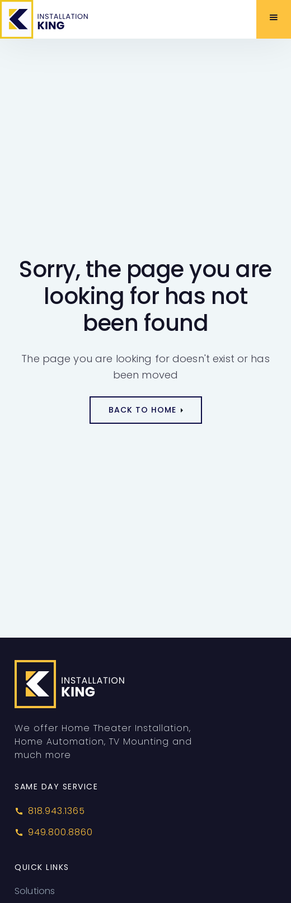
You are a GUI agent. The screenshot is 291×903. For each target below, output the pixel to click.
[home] (57, 19)
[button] (273, 19)
